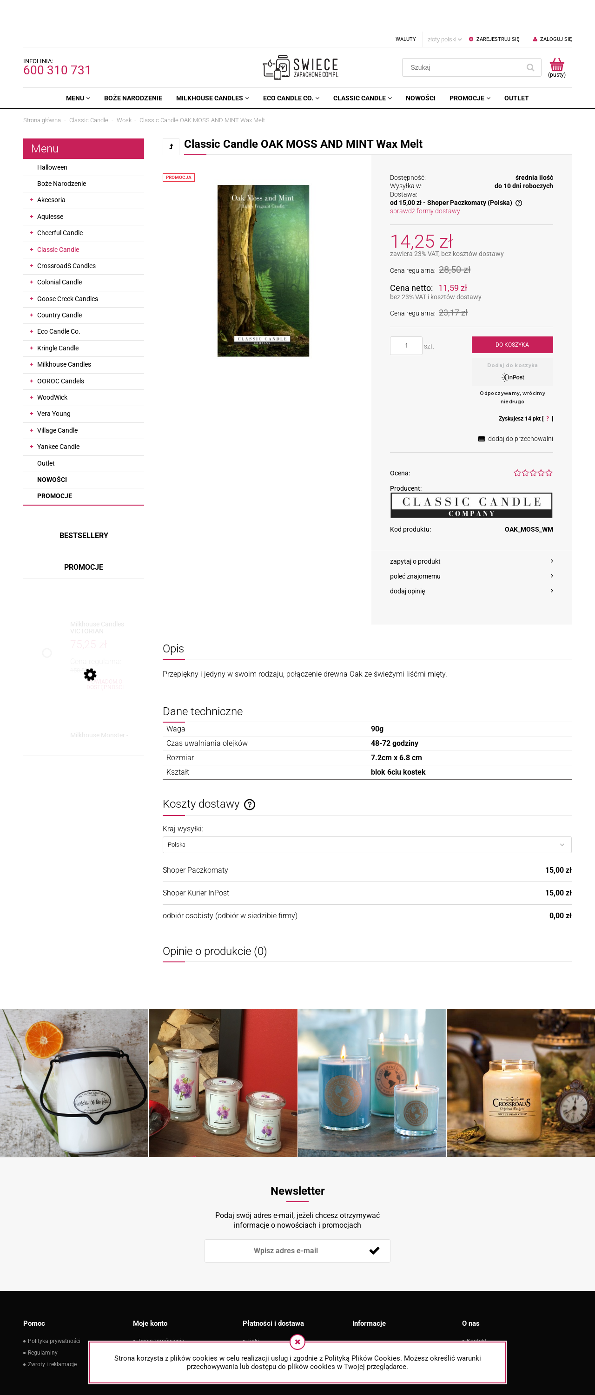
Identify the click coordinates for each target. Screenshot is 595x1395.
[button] (471, 529)
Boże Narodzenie (61, 152)
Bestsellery (84, 504)
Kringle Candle (58, 316)
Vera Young (54, 382)
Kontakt (477, 1309)
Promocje (54, 464)
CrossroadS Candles (66, 234)
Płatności (259, 1321)
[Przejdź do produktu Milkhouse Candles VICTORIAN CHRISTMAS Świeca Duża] (104, 596)
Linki (253, 1309)
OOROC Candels (60, 349)
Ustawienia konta (159, 1321)
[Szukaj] (530, 35)
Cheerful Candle (60, 201)
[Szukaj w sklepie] (463, 35)
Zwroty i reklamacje (52, 1332)
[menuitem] (78, 66)
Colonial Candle (59, 250)
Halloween (52, 135)
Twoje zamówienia (161, 1309)
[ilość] (406, 314)
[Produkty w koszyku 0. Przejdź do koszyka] (557, 36)
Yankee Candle (58, 415)
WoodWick (52, 365)
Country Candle (59, 283)
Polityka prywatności (54, 1309)
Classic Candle (58, 218)
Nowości (52, 448)
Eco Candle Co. (58, 299)
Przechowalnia (156, 1332)
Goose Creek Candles (67, 267)
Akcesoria (51, 168)
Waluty (406, 8)
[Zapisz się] (374, 1219)
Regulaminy (43, 1321)
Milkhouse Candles (64, 332)
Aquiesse (50, 185)
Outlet (46, 431)
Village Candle (57, 398)
